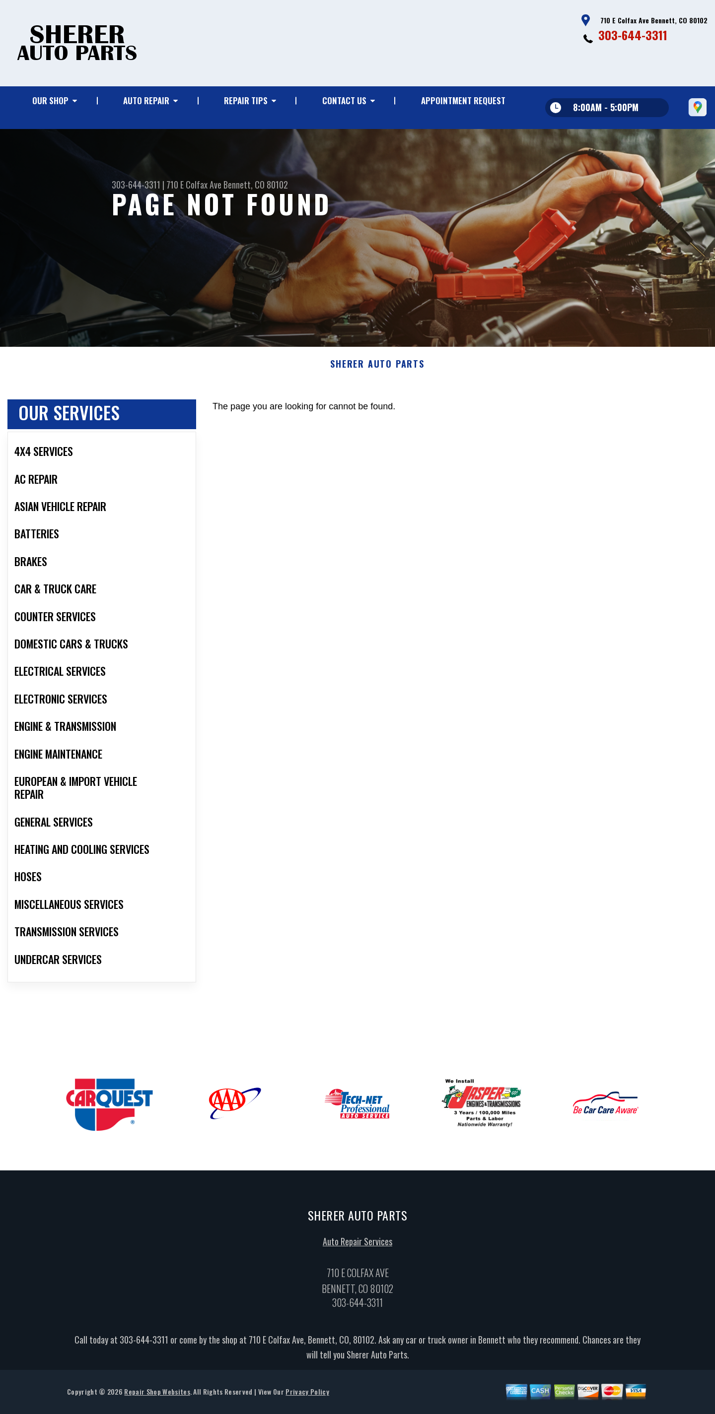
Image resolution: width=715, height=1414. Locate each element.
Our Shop (50, 100)
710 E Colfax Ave (193, 184)
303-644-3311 (632, 35)
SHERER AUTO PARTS (377, 368)
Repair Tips (246, 100)
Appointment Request (463, 100)
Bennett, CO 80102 (255, 184)
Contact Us (344, 100)
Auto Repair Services (357, 1245)
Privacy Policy (307, 1395)
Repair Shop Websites (157, 1395)
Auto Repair (146, 100)
